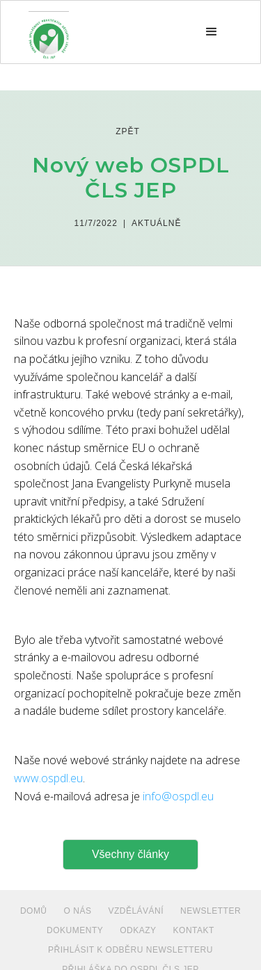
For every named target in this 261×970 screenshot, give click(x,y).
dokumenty (75, 930)
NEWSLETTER (210, 911)
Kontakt (193, 930)
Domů (33, 911)
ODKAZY (138, 930)
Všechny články (130, 854)
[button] (211, 32)
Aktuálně (156, 223)
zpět (128, 131)
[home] (49, 32)
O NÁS (78, 911)
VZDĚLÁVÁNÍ (136, 911)
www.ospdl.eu (48, 778)
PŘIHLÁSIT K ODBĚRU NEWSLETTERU (130, 950)
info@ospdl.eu (178, 796)
